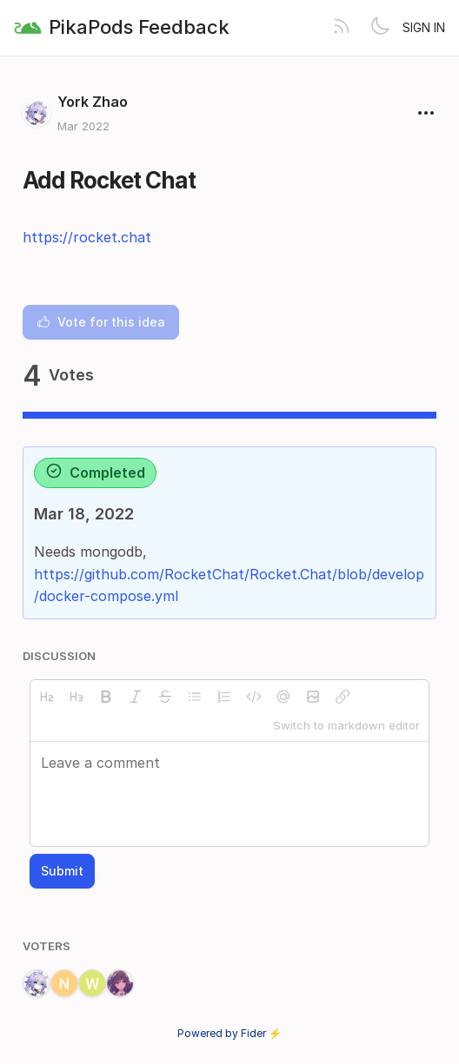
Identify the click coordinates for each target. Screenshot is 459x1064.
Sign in (423, 27)
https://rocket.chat (87, 237)
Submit (62, 870)
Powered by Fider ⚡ (229, 1033)
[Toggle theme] (380, 28)
